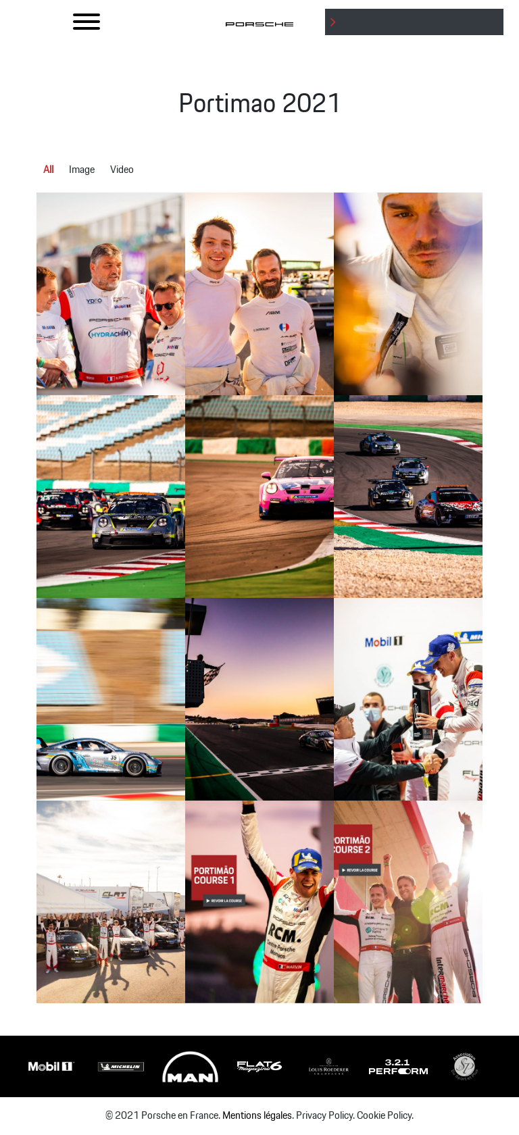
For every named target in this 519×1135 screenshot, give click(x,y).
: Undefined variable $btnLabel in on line (417, 34)
